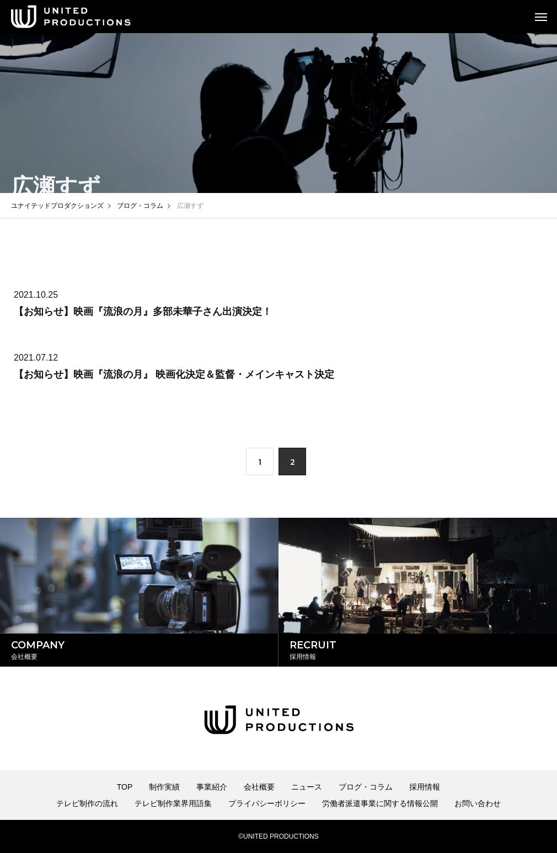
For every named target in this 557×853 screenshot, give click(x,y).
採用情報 (424, 787)
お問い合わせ (477, 803)
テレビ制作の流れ (87, 803)
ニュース (306, 787)
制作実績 (164, 787)
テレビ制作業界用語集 (173, 803)
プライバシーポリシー (267, 803)
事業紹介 (211, 787)
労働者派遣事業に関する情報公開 (380, 803)
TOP (125, 787)
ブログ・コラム (366, 787)
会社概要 (259, 787)
